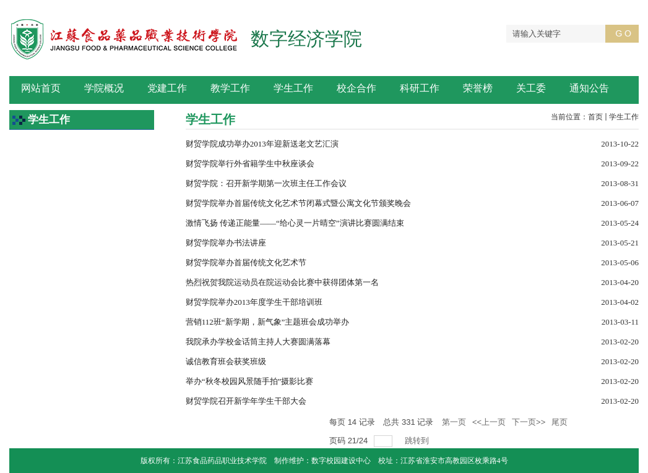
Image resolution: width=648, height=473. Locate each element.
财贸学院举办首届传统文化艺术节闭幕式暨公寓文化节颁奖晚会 (298, 203)
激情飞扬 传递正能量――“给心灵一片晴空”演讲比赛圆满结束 (295, 223)
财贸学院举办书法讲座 (226, 242)
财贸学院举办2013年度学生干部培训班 (254, 302)
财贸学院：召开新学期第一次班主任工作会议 (266, 183)
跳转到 (418, 440)
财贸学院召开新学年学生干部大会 (246, 401)
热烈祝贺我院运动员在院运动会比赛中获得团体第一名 (282, 282)
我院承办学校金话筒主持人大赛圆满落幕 (258, 341)
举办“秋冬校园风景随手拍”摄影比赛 (250, 381)
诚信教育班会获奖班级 (226, 361)
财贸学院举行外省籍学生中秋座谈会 (250, 163)
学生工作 (624, 117)
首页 (595, 117)
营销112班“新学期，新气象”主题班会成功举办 (268, 321)
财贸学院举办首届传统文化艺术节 (246, 262)
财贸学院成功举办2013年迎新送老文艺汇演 (262, 143)
